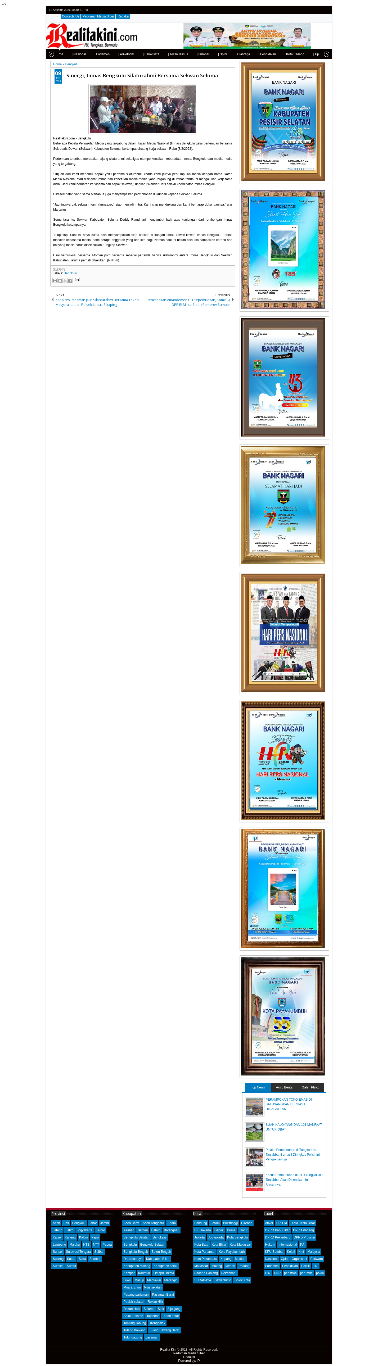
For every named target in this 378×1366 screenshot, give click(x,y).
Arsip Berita (284, 1087)
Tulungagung (133, 1337)
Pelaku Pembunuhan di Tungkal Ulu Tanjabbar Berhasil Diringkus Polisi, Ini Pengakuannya (293, 1154)
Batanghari (171, 1230)
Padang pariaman (136, 1294)
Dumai (231, 1230)
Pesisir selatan (134, 1302)
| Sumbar (190, 54)
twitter (305, 10)
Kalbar (100, 1230)
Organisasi (299, 1259)
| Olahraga (230, 54)
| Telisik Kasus (166, 54)
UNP (277, 1273)
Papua (107, 1244)
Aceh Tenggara (153, 1223)
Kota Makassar (240, 1244)
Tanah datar (170, 1316)
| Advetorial (114, 54)
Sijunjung (173, 1309)
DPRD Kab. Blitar (277, 1230)
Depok (219, 1230)
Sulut (82, 1259)
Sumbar (95, 1259)
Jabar (93, 1223)
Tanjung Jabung (135, 1323)
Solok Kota (242, 1280)
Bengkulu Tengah (136, 1252)
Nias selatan (152, 1287)
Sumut (71, 1266)
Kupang (225, 1259)
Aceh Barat (131, 1223)
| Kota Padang (282, 54)
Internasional (287, 1244)
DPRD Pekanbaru (277, 1237)
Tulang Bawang (135, 1330)
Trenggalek (157, 1323)
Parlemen (271, 1266)
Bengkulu (70, 273)
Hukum (270, 1244)
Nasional (271, 1259)
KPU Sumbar (274, 1252)
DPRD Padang (303, 1230)
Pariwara (316, 1259)
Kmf (301, 1252)
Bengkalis (159, 1237)
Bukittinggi (230, 1223)
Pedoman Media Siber (98, 16)
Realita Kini (168, 1349)
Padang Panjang (206, 1273)
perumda (306, 1273)
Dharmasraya (133, 1259)
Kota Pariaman (204, 1252)
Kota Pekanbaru (205, 1259)
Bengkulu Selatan (152, 1244)
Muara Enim (132, 1287)
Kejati (291, 1252)
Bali (66, 1223)
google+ (318, 10)
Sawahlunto (223, 1280)
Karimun (144, 1273)
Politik (305, 1266)
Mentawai (154, 1280)
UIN (268, 1273)
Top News (258, 1087)
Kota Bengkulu (237, 1237)
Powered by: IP (189, 1361)
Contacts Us (70, 16)
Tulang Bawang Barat (164, 1330)
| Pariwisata (139, 54)
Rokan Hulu (132, 1309)
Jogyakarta (84, 1230)
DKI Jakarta (202, 1230)
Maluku (74, 1244)
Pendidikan (290, 1266)
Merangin (170, 1280)
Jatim (69, 1230)
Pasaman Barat (163, 1294)
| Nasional (67, 54)
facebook (311, 10)
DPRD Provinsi (304, 1237)
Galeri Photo (311, 1087)
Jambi (104, 1223)
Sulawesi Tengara (78, 1252)
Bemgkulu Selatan (136, 1237)
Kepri (95, 1237)
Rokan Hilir (155, 1302)
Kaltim (83, 1237)
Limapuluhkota (163, 1273)
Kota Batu (201, 1244)
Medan (230, 1266)
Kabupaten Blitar (158, 1259)
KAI (302, 1244)
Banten (143, 1230)
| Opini (210, 54)
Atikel (269, 1223)
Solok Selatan (133, 1316)
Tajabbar (153, 1316)
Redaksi (123, 16)
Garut (244, 1230)
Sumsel (58, 1266)
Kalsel (57, 1237)
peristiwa (290, 1273)
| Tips (304, 54)
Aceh (56, 1223)
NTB (86, 1244)
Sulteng (58, 1259)
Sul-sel (57, 1252)
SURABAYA (202, 1280)
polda (320, 1273)
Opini (284, 1259)
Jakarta (199, 1237)
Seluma (148, 1309)
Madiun (240, 1259)
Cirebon (246, 1223)
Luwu (127, 1280)
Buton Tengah (161, 1252)
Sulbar (99, 1252)
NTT (96, 1244)
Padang (243, 1266)
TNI (315, 1266)
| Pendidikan (255, 54)
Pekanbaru (229, 1273)
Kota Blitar (219, 1244)
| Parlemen (89, 54)
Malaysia (314, 1252)
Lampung (59, 1244)
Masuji (139, 1280)
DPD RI (281, 1223)
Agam (172, 1223)
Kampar (129, 1273)
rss (325, 10)
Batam (155, 1230)
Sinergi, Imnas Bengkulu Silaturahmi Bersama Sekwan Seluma (142, 75)
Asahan (129, 1230)
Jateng (57, 1230)
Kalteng (70, 1237)
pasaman (151, 1337)
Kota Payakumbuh (232, 1252)
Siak (161, 1309)
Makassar (201, 1266)
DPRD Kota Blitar (302, 1223)
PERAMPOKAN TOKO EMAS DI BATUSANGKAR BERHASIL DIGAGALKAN (289, 1104)
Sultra (71, 1259)
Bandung (200, 1223)
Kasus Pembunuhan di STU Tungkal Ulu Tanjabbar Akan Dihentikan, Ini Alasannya (294, 1179)
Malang (217, 1266)
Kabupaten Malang (137, 1266)
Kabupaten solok (165, 1266)
